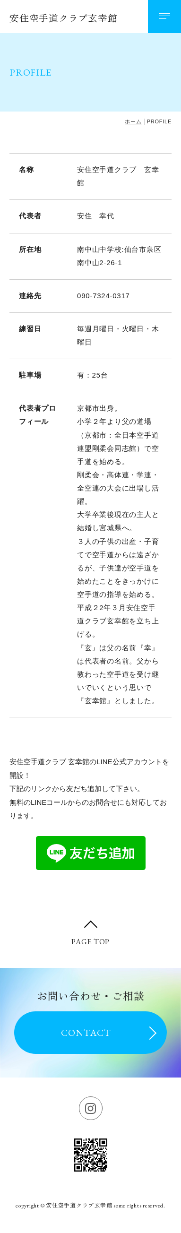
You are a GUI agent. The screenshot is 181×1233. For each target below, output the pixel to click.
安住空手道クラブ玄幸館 (63, 18)
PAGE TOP (90, 942)
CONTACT (86, 1032)
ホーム (133, 121)
